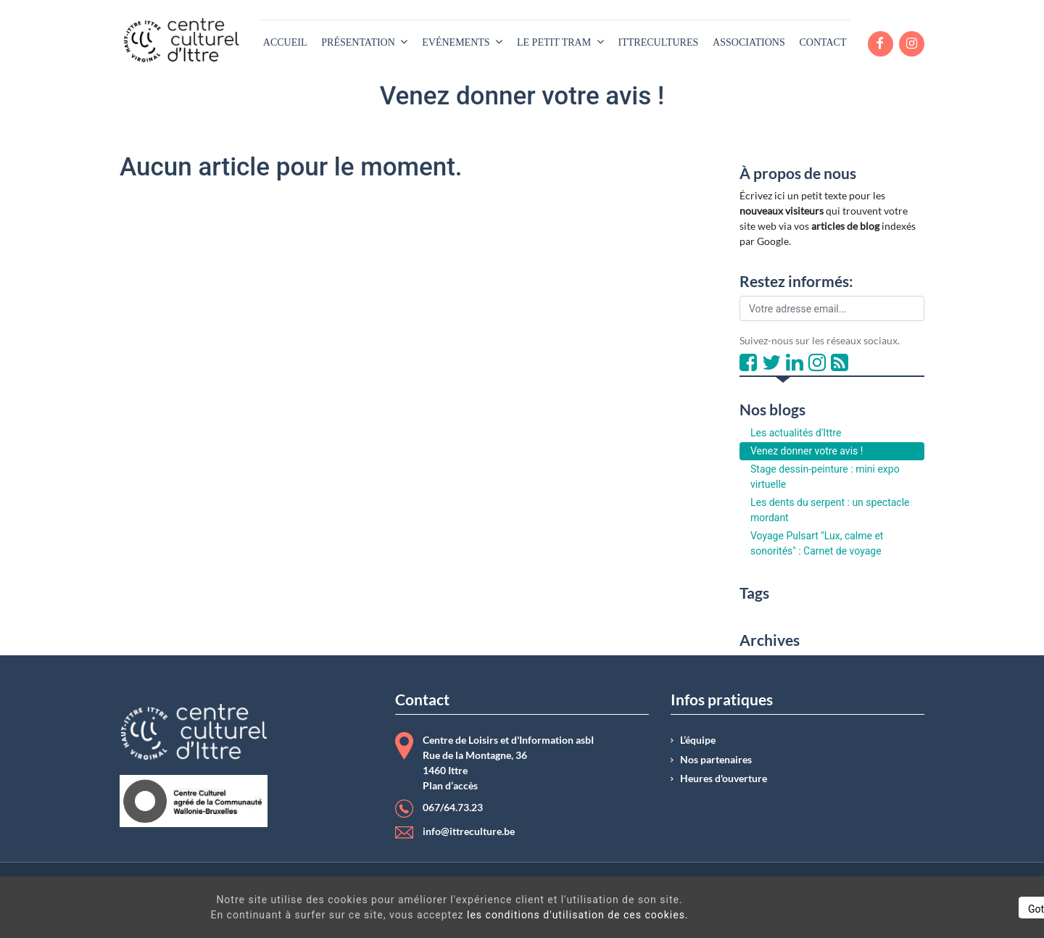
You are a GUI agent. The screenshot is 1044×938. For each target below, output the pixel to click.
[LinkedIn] (794, 363)
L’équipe (698, 740)
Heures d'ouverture (723, 778)
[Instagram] (817, 363)
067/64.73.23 (453, 807)
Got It (907, 909)
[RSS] (839, 363)
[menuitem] (285, 42)
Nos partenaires (716, 759)
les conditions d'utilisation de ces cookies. (525, 915)
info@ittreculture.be (469, 831)
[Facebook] (748, 363)
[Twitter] (771, 363)
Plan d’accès (450, 786)
